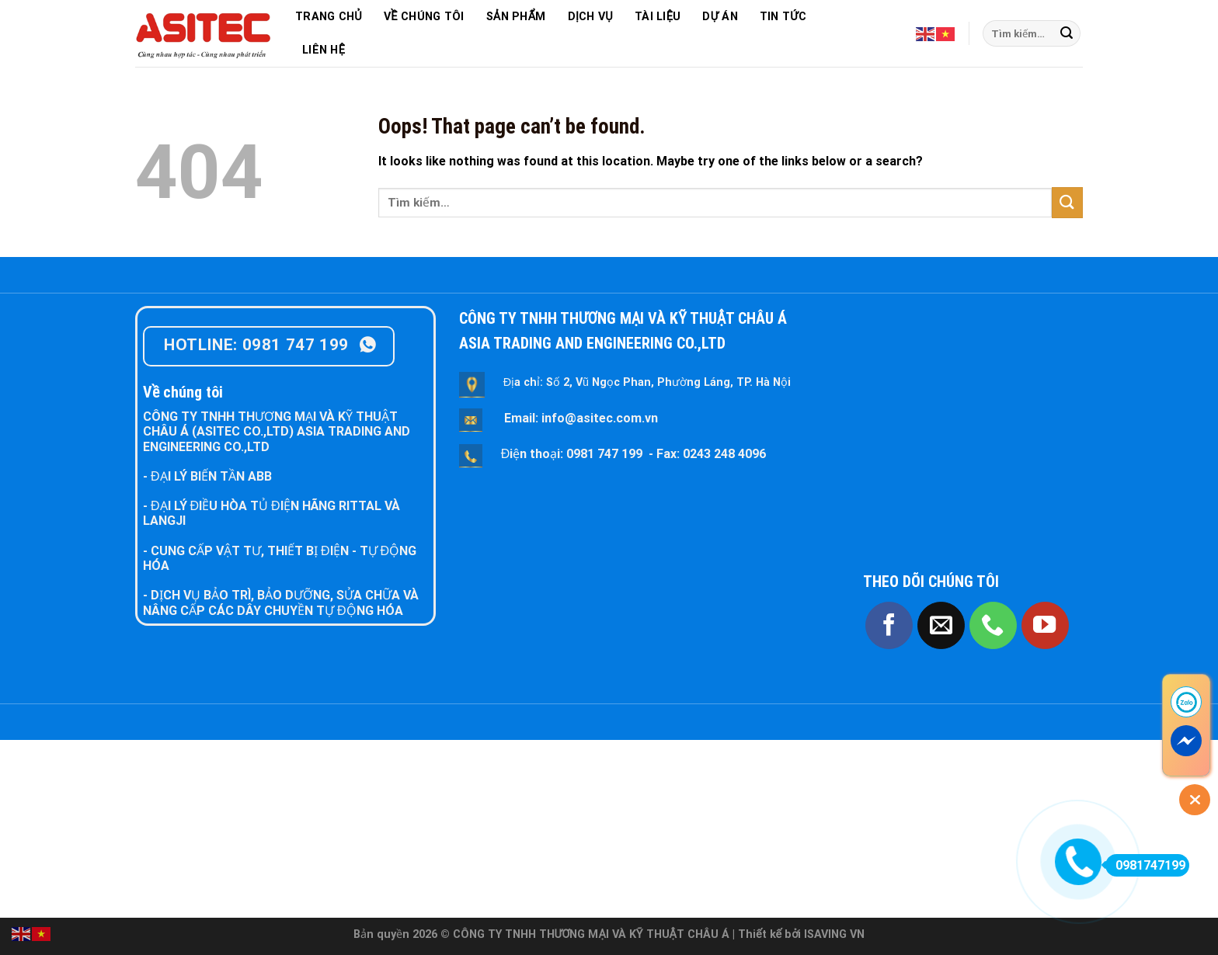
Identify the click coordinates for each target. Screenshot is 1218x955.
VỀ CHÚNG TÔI (424, 16)
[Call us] (993, 625)
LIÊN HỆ (323, 50)
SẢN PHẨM (516, 16)
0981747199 (1145, 865)
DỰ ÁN (719, 16)
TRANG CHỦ (328, 16)
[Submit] (1066, 33)
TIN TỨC (783, 16)
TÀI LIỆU (657, 16)
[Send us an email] (941, 625)
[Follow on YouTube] (1045, 625)
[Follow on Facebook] (889, 625)
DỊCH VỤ (590, 16)
